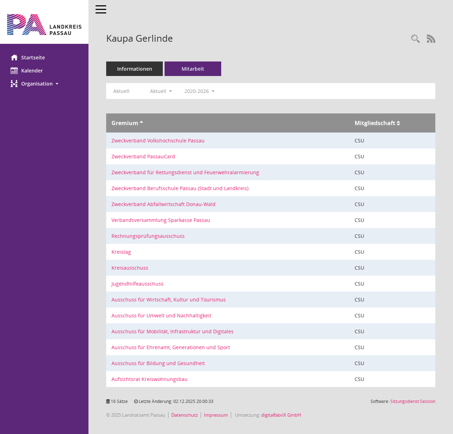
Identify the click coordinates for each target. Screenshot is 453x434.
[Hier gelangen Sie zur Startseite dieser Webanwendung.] (44, 24)
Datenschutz (184, 415)
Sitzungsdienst (412, 401)
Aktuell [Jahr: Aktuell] (121, 91)
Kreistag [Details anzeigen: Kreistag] (121, 251)
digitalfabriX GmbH (281, 415)
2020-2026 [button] (199, 91)
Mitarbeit (193, 68)
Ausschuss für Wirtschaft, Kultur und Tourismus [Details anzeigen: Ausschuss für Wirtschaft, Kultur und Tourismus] (168, 299)
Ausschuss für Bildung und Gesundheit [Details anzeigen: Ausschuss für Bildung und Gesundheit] (158, 363)
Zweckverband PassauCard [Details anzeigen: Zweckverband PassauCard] (143, 156)
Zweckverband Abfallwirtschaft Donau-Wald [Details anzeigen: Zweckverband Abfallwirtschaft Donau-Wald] (163, 204)
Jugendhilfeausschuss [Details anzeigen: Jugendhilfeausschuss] (137, 283)
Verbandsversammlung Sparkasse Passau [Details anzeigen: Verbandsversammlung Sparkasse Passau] (160, 220)
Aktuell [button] (161, 91)
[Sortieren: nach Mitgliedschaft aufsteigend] (398, 123)
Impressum (216, 415)
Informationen (134, 68)
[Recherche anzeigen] (415, 39)
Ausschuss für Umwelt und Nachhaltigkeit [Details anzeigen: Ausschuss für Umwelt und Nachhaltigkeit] (161, 315)
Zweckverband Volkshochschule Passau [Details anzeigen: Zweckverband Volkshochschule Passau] (158, 140)
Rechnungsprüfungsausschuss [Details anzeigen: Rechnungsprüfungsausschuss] (148, 236)
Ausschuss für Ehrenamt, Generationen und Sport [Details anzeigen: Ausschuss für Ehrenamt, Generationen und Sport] (170, 347)
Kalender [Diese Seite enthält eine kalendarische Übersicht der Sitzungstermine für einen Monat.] (27, 70)
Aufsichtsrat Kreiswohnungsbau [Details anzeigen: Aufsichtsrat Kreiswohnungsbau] (149, 379)
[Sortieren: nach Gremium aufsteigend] (141, 123)
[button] (44, 83)
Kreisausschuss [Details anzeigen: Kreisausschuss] (129, 267)
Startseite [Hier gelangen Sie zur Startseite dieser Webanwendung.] (28, 57)
